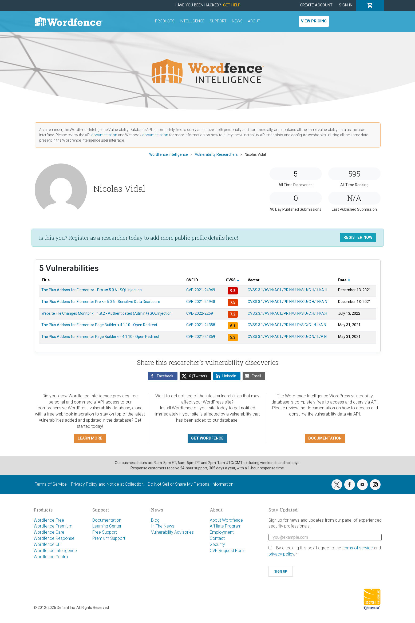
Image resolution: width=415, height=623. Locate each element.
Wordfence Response (54, 538)
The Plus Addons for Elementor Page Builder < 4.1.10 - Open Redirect (99, 325)
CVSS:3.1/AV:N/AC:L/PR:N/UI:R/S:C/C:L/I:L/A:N (287, 325)
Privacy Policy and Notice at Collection (107, 484)
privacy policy (281, 554)
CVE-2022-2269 (199, 313)
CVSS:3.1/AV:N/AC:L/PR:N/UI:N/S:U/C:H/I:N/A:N (287, 301)
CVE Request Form (227, 550)
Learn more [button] (90, 438)
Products (165, 21)
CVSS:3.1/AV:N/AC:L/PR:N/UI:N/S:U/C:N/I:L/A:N (287, 336)
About (254, 21)
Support (218, 21)
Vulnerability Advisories (172, 532)
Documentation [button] (325, 438)
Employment (222, 532)
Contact (217, 538)
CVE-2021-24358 (200, 325)
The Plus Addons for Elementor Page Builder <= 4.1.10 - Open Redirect (100, 336)
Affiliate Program (226, 526)
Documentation (106, 520)
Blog (155, 520)
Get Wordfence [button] (207, 438)
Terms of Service (51, 484)
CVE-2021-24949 (200, 290)
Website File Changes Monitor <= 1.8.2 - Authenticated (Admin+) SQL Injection (106, 313)
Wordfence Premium (53, 526)
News (237, 21)
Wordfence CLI (48, 544)
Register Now (357, 237)
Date (344, 280)
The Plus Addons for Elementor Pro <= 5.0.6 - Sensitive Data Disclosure (100, 301)
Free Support (104, 532)
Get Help (231, 5)
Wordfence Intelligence (55, 550)
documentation (104, 135)
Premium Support (108, 538)
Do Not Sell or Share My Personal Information (190, 484)
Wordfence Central (51, 556)
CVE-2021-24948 (200, 301)
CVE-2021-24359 (200, 336)
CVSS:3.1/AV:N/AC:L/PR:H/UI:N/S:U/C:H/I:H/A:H (287, 313)
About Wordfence (226, 520)
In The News (162, 526)
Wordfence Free (49, 520)
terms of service (357, 547)
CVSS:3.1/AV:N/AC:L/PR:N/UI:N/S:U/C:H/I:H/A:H (287, 290)
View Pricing (314, 21)
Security (217, 544)
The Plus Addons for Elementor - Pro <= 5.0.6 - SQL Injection (91, 290)
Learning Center (106, 526)
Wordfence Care (49, 532)
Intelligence (192, 21)
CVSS (232, 280)
